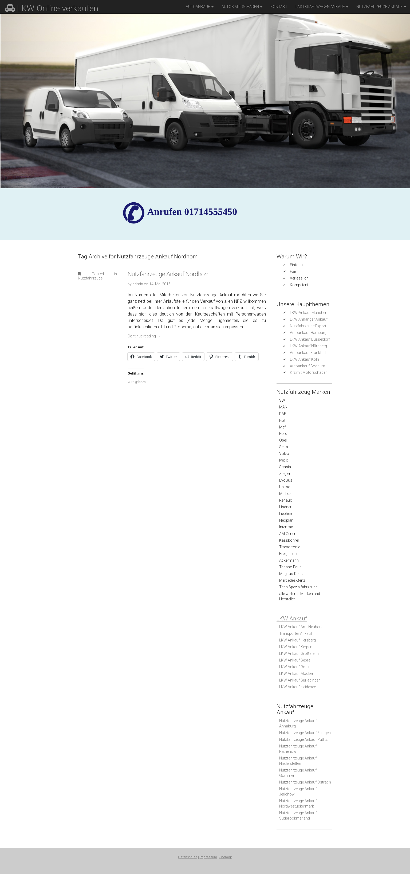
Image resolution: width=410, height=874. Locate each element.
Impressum (208, 857)
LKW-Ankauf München (308, 312)
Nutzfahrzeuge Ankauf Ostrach (305, 782)
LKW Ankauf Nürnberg (308, 346)
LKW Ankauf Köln (304, 359)
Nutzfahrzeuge (90, 278)
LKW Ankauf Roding (296, 667)
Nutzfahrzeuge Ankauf (381, 7)
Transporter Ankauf (295, 633)
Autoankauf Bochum (307, 366)
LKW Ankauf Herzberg (297, 640)
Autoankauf (200, 7)
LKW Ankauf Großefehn (299, 653)
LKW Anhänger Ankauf (309, 319)
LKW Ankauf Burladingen (300, 680)
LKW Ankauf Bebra (294, 660)
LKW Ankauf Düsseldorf (310, 339)
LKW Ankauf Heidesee (297, 687)
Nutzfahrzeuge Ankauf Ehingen (305, 733)
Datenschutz (187, 857)
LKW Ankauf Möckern (297, 673)
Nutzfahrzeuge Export (308, 326)
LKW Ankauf (292, 618)
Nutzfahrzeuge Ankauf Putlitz (303, 739)
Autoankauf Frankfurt (308, 353)
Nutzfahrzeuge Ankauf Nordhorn (169, 274)
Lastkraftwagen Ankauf (321, 7)
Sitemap (225, 857)
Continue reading (144, 336)
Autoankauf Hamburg (308, 332)
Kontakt (278, 7)
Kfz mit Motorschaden (309, 372)
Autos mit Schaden (242, 7)
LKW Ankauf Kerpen (295, 647)
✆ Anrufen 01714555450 (192, 211)
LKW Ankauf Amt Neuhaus (301, 627)
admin (137, 284)
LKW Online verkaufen (51, 8)
